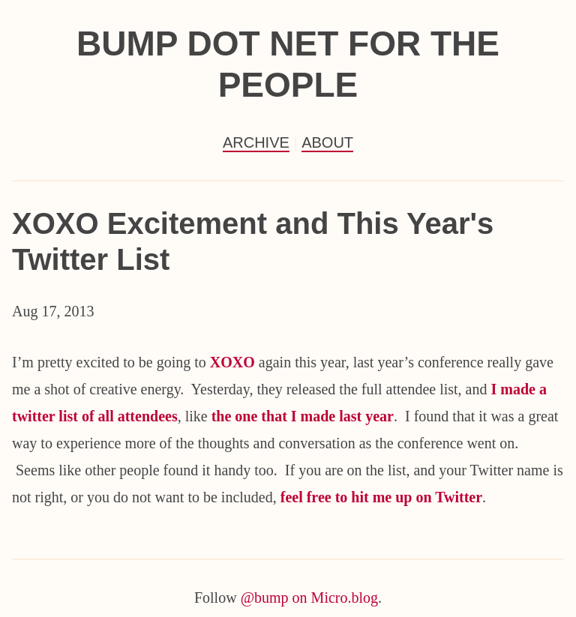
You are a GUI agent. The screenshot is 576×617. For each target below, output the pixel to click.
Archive (256, 142)
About (327, 142)
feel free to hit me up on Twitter (381, 497)
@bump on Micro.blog (309, 597)
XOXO (234, 362)
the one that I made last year (303, 416)
